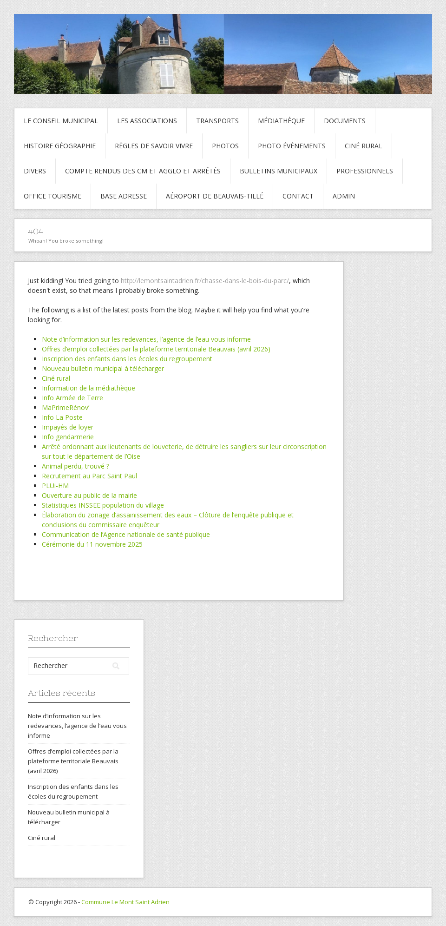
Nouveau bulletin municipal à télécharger (103, 368)
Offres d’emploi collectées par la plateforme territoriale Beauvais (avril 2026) (156, 348)
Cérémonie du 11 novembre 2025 (92, 544)
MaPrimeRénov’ (65, 407)
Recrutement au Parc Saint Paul (89, 475)
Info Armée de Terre (72, 397)
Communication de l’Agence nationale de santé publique (126, 534)
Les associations (147, 120)
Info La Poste (62, 417)
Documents (345, 120)
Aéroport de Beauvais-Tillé (214, 196)
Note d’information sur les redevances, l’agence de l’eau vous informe (146, 339)
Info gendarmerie (68, 436)
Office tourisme (52, 196)
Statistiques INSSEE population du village (103, 505)
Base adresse (123, 196)
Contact (298, 196)
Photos (225, 145)
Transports (217, 120)
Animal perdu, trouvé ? (75, 466)
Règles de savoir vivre (154, 145)
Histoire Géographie (60, 145)
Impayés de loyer (67, 427)
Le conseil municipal (61, 120)
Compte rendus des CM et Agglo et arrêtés (143, 170)
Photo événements (292, 145)
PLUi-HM (55, 485)
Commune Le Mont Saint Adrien (125, 902)
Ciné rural (363, 145)
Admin (344, 196)
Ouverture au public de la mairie (89, 495)
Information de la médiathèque (88, 388)
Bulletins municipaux (278, 170)
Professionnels (364, 170)
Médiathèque (281, 120)
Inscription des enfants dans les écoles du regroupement (127, 358)
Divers (35, 170)
